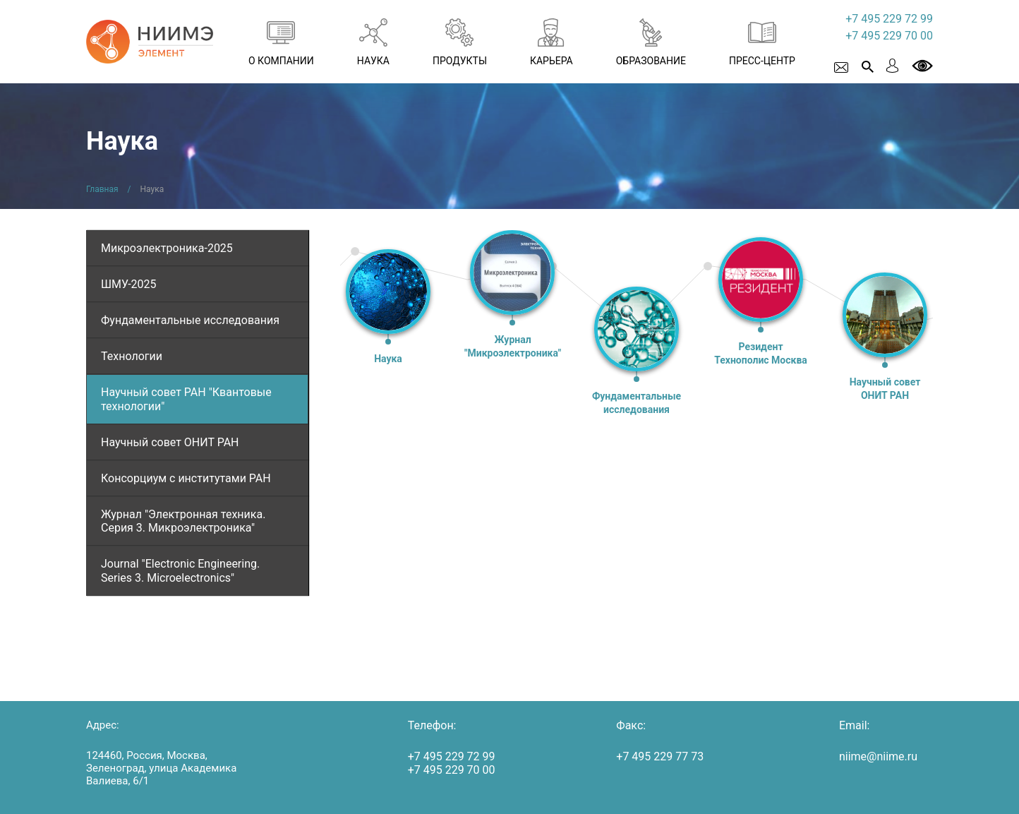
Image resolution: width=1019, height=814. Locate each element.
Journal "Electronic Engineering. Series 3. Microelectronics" (180, 570)
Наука (388, 358)
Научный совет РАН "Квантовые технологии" (186, 398)
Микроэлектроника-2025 (167, 248)
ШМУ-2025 (129, 284)
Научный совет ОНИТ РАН (170, 442)
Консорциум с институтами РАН (186, 478)
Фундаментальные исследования (190, 320)
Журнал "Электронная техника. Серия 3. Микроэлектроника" (183, 521)
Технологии (131, 356)
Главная (102, 189)
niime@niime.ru (878, 756)
